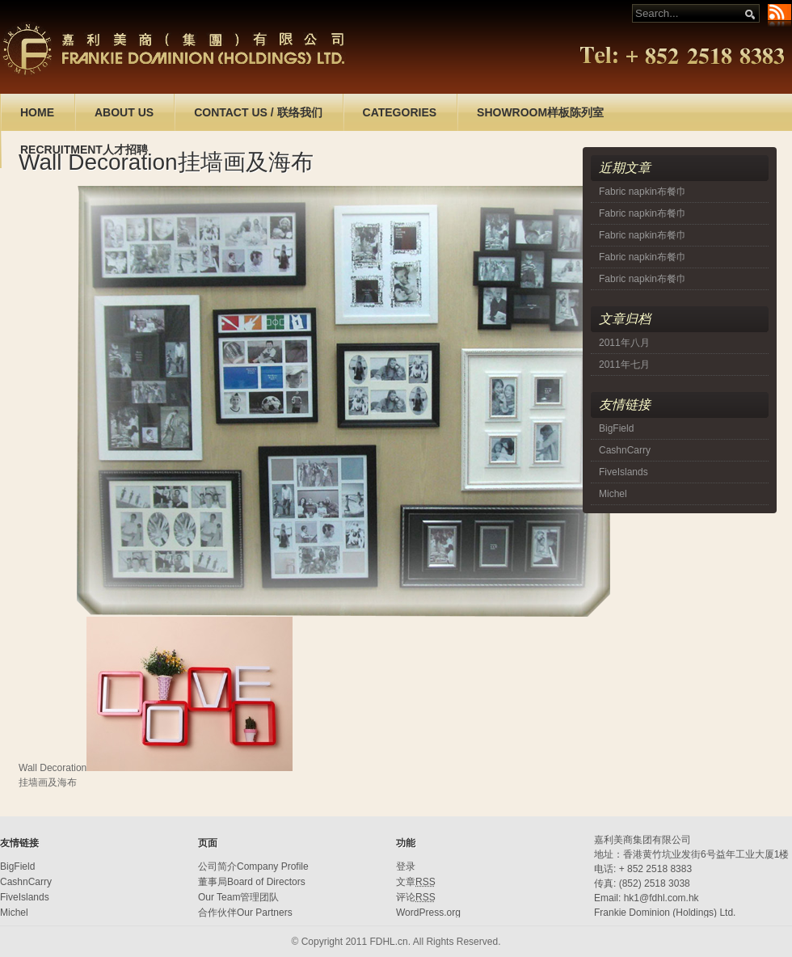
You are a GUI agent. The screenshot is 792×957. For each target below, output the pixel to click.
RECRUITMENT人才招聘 (84, 149)
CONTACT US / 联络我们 (258, 112)
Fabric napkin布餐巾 (642, 191)
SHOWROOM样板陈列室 (540, 112)
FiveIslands (623, 472)
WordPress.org (428, 912)
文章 (416, 881)
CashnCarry (625, 450)
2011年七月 (624, 364)
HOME (37, 112)
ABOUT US (124, 112)
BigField (616, 428)
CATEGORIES (400, 112)
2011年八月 (624, 342)
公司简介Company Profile (253, 866)
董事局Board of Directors (251, 881)
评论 (416, 897)
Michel (613, 494)
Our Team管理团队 (238, 897)
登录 (405, 866)
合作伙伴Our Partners (245, 912)
